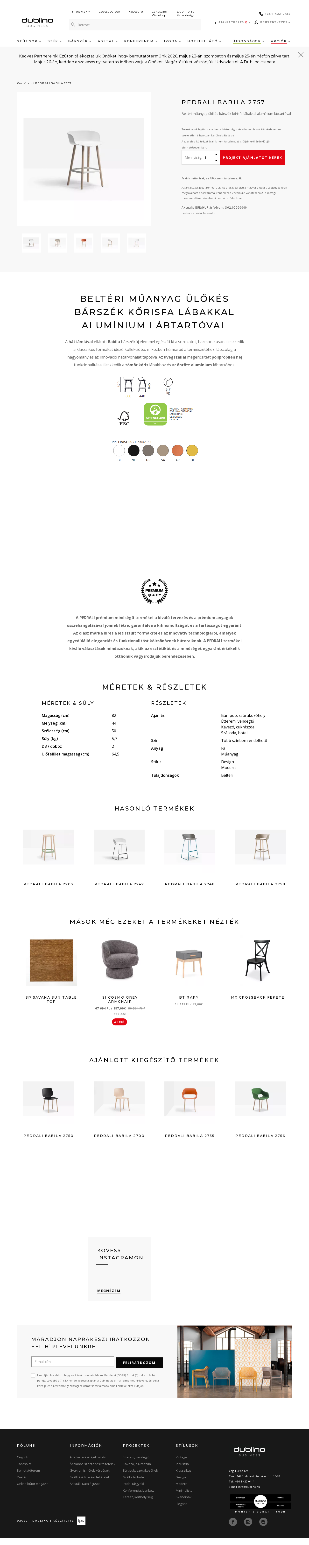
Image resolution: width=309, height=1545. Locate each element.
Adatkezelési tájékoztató (88, 1464)
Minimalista (184, 1498)
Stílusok (29, 41)
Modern (181, 1491)
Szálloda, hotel (134, 1484)
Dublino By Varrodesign (186, 13)
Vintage (181, 1464)
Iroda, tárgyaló (133, 1491)
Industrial (183, 1471)
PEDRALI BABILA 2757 (53, 83)
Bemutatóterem (28, 1478)
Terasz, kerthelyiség (138, 1504)
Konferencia (140, 41)
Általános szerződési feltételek (92, 1471)
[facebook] (233, 1528)
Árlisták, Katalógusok (85, 1491)
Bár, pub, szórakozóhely (141, 1478)
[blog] (263, 1528)
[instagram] (248, 1528)
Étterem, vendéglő (136, 1464)
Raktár (22, 1484)
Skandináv (183, 1504)
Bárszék (79, 41)
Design (181, 1484)
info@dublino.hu (249, 1494)
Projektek (81, 11)
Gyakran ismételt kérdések (90, 1478)
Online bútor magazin (33, 1491)
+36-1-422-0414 (244, 1488)
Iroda (172, 41)
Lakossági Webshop (159, 13)
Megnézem (109, 1298)
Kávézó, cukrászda (137, 1471)
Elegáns (181, 1511)
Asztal (108, 41)
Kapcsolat (136, 11)
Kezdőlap (24, 83)
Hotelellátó (204, 41)
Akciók (280, 41)
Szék (55, 41)
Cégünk (22, 1464)
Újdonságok (248, 41)
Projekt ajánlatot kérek (252, 157)
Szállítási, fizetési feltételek (90, 1484)
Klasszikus (183, 1478)
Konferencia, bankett (138, 1498)
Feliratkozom (139, 1370)
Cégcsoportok (109, 11)
